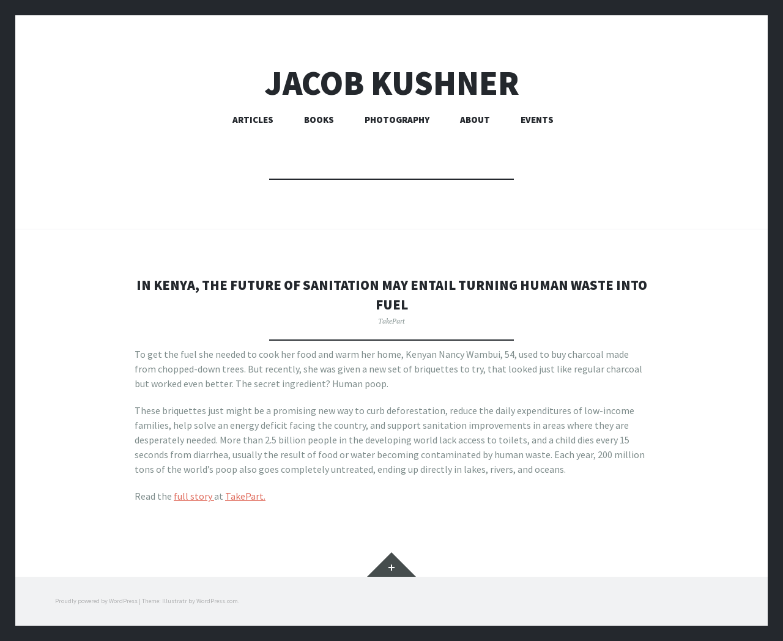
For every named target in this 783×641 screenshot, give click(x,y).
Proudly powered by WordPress (96, 601)
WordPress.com (217, 601)
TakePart (391, 320)
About (475, 119)
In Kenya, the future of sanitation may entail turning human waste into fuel (392, 293)
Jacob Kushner (391, 83)
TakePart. (245, 496)
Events (537, 119)
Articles (252, 119)
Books (319, 119)
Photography (397, 119)
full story (194, 496)
